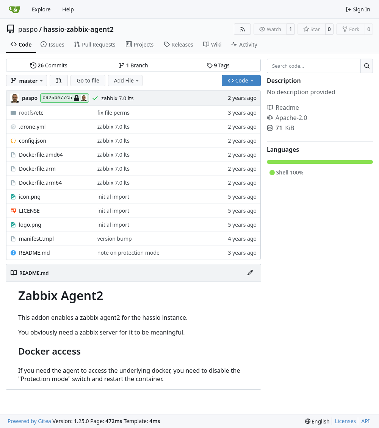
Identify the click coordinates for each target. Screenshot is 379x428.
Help (68, 9)
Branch (133, 65)
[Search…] (366, 66)
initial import (113, 196)
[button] (59, 80)
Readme (283, 107)
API (365, 421)
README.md (34, 252)
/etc (31, 112)
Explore (41, 9)
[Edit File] (250, 272)
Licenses (345, 421)
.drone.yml (32, 126)
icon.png (30, 196)
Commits (48, 65)
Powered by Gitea (29, 421)
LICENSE (29, 210)
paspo (28, 29)
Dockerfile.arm (37, 168)
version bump (114, 238)
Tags (218, 65)
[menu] (317, 421)
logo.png (30, 224)
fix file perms (113, 112)
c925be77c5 (64, 98)
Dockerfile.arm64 (40, 182)
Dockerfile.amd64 (41, 154)
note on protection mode (128, 252)
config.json (32, 140)
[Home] (14, 9)
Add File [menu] (127, 80)
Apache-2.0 (287, 117)
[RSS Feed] (242, 29)
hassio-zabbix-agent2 (78, 29)
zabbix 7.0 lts (117, 98)
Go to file (88, 80)
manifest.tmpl (36, 238)
